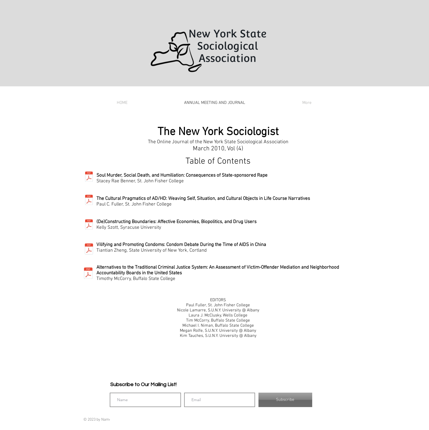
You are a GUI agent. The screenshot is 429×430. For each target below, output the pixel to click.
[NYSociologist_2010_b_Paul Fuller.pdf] (89, 200)
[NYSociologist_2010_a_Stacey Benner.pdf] (89, 177)
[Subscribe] (285, 400)
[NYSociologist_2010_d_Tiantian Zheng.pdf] (88, 249)
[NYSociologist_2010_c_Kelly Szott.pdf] (89, 225)
